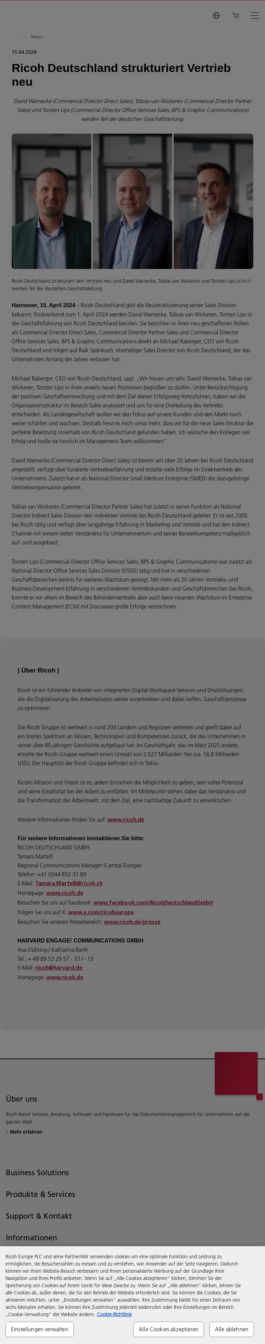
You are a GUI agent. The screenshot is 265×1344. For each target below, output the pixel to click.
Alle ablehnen (231, 1329)
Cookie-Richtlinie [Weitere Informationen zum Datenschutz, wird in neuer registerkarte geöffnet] (114, 1314)
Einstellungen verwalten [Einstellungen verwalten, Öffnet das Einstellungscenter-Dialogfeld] (39, 1329)
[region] (132, 1295)
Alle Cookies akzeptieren (168, 1329)
